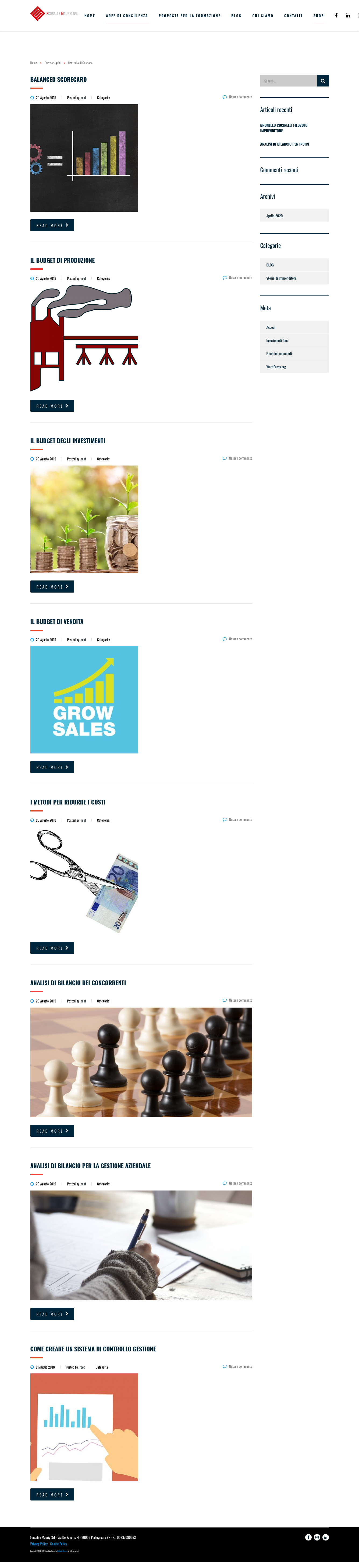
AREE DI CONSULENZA (127, 15)
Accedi (271, 327)
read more (53, 225)
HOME (89, 15)
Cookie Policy (58, 1543)
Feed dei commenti (279, 353)
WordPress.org (276, 366)
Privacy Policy (39, 1543)
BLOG (236, 15)
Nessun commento (237, 96)
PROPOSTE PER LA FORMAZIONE (190, 15)
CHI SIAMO (262, 15)
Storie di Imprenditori (281, 278)
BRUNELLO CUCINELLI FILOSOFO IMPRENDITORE (284, 127)
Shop (319, 15)
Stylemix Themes (62, 1551)
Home (33, 62)
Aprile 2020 (274, 215)
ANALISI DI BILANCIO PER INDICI (284, 144)
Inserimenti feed (277, 340)
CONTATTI (293, 15)
